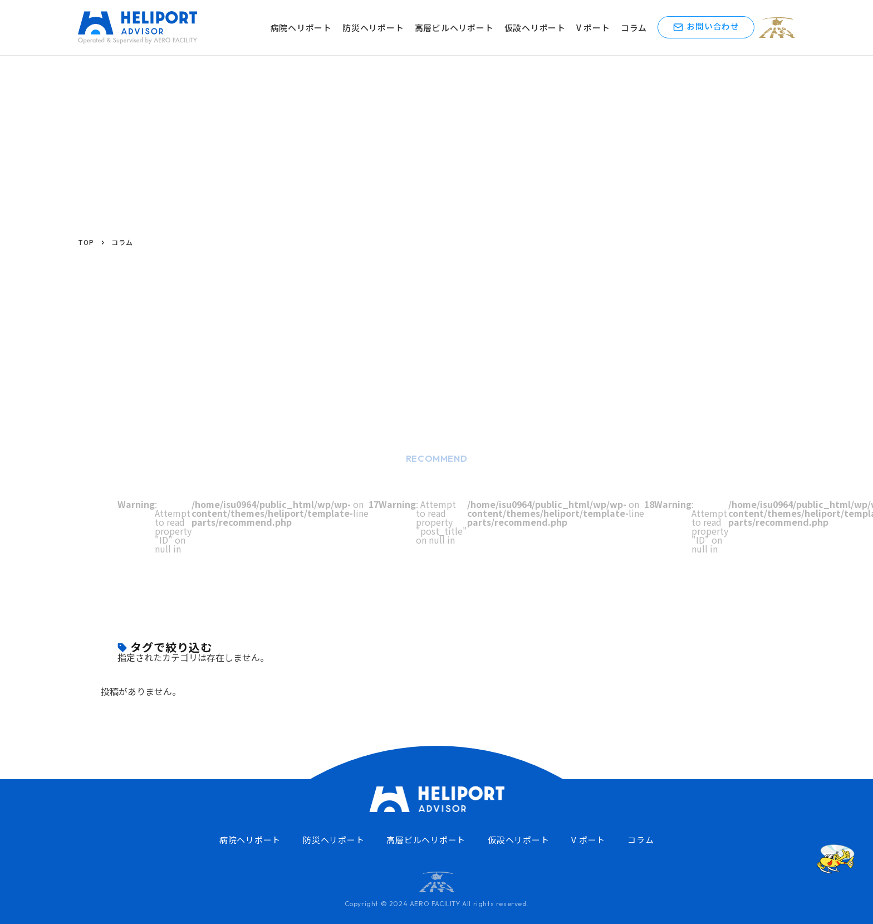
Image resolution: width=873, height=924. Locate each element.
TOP (86, 242)
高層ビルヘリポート (459, 27)
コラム (639, 27)
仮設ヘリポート (540, 27)
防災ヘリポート (378, 27)
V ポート (598, 27)
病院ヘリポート (306, 27)
